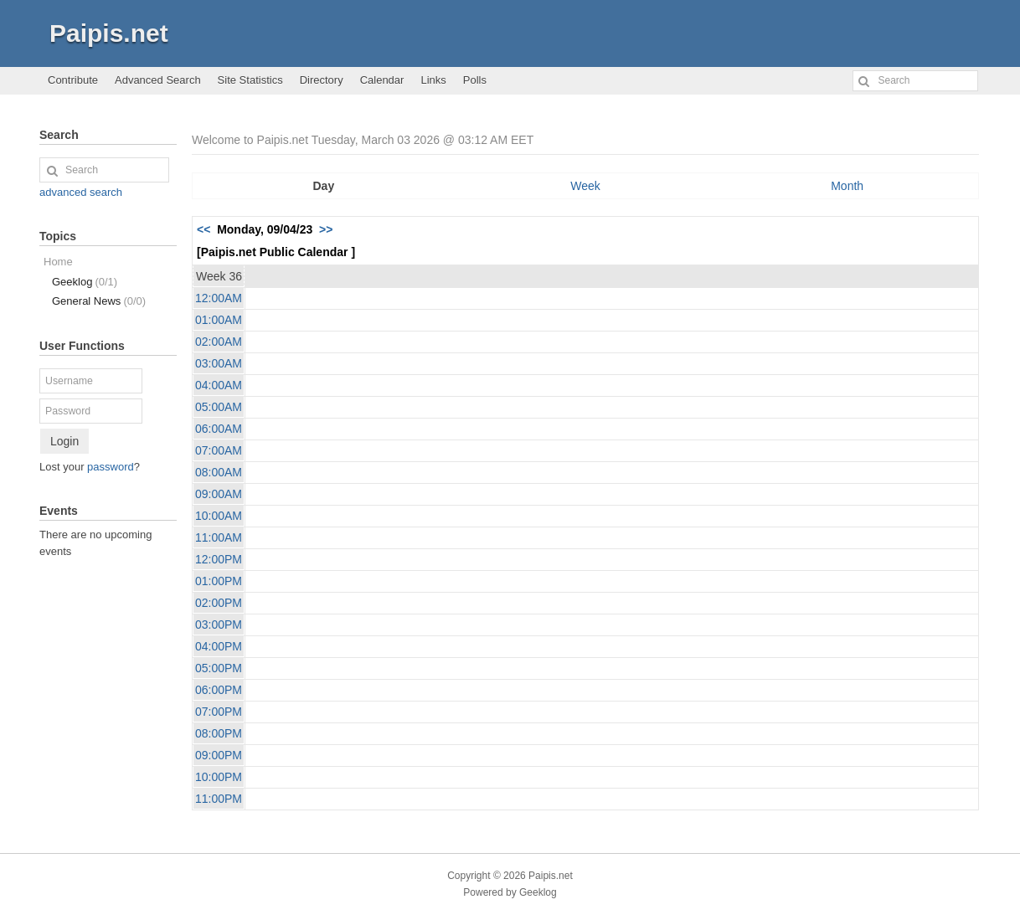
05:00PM (218, 668)
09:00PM (218, 755)
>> (325, 229)
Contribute (73, 80)
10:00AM (218, 515)
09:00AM (218, 494)
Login (64, 441)
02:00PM (218, 602)
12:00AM (218, 298)
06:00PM (218, 690)
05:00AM (218, 407)
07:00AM (218, 450)
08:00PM (218, 733)
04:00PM (218, 646)
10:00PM (218, 777)
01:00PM (218, 581)
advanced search (80, 192)
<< (203, 229)
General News (99, 301)
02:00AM (218, 341)
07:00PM (218, 711)
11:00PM (218, 798)
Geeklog (84, 281)
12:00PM (218, 559)
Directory (321, 80)
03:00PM (218, 624)
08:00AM (218, 472)
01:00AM (218, 319)
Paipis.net (108, 33)
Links (433, 80)
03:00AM (218, 363)
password (110, 466)
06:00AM (218, 428)
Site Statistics (250, 80)
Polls (475, 80)
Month (847, 186)
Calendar (382, 80)
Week (585, 186)
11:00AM (218, 537)
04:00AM (218, 385)
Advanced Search (158, 80)
